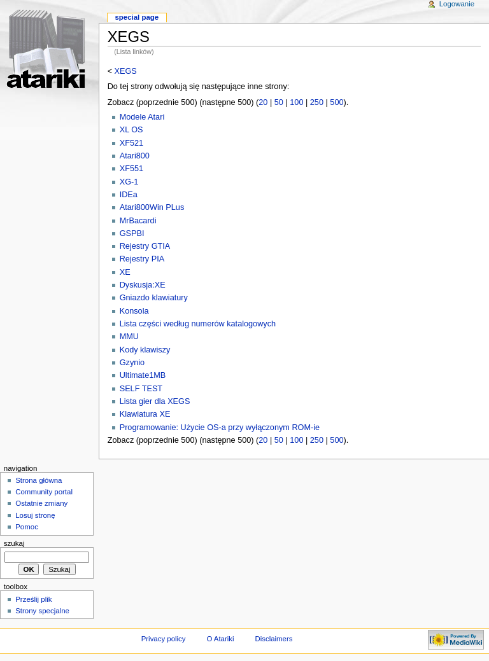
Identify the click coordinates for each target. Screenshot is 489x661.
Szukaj (14, 543)
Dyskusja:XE (143, 285)
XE (125, 272)
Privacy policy (163, 639)
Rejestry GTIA (145, 246)
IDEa (129, 194)
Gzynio (132, 362)
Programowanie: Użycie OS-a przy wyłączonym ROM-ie (220, 427)
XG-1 (129, 181)
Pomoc (26, 527)
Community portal (44, 492)
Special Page (137, 17)
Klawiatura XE (145, 414)
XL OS (131, 129)
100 (296, 102)
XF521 (131, 143)
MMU (129, 336)
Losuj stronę (35, 515)
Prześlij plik (33, 599)
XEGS (126, 71)
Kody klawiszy (145, 349)
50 (278, 102)
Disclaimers (273, 639)
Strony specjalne (42, 611)
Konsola (134, 311)
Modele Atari (142, 117)
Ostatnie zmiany (41, 503)
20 (263, 102)
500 (336, 102)
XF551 (131, 168)
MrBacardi (138, 220)
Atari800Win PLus (152, 207)
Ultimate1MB (143, 375)
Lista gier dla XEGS (155, 401)
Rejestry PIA (142, 258)
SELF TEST (141, 388)
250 (316, 102)
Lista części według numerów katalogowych (198, 323)
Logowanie (456, 4)
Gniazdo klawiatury (154, 297)
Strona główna (38, 480)
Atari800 (135, 155)
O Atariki (220, 639)
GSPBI (132, 233)
